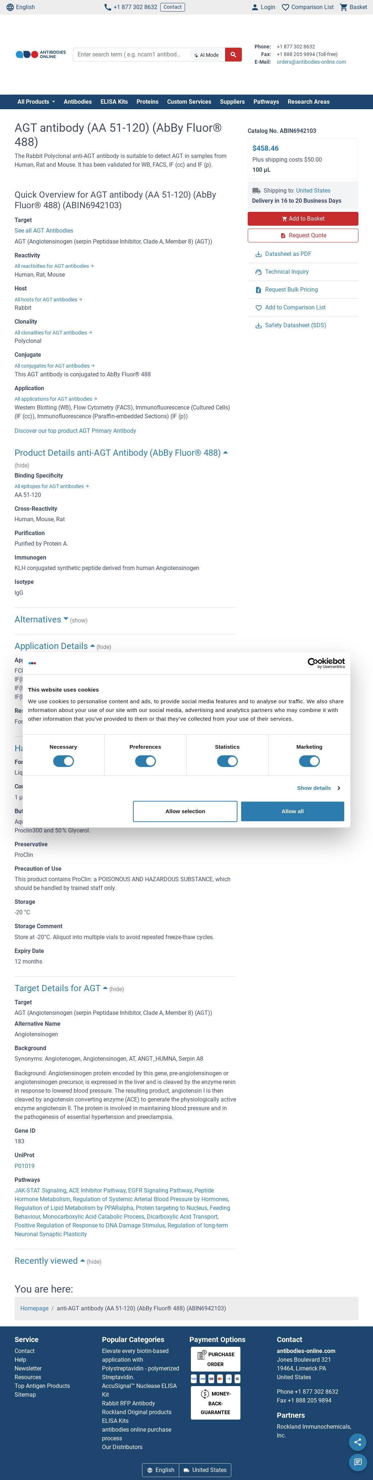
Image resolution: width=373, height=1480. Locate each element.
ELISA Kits (114, 101)
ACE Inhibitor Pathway (97, 1190)
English (20, 7)
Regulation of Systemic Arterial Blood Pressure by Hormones (150, 1199)
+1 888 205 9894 (309, 1400)
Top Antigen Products (42, 1385)
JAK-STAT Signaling (40, 1190)
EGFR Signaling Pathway (160, 1190)
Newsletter (28, 1368)
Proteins (147, 101)
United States (313, 190)
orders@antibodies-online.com (311, 62)
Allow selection (185, 811)
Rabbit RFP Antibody (128, 1403)
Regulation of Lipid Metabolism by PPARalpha (74, 1207)
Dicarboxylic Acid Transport (182, 1216)
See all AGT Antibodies (44, 230)
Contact (173, 7)
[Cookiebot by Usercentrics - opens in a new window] (313, 663)
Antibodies (78, 101)
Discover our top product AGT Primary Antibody (75, 430)
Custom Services (189, 101)
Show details (314, 788)
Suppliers (232, 101)
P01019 (25, 1166)
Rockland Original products (137, 1412)
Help (20, 1359)
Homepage (34, 1308)
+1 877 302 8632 (130, 7)
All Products (34, 101)
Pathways (266, 101)
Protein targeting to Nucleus (171, 1207)
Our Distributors (122, 1447)
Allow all (293, 811)
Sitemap (25, 1394)
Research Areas (309, 101)
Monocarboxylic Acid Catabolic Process (93, 1216)
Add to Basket (303, 218)
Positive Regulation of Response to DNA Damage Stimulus (90, 1225)
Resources (28, 1377)
